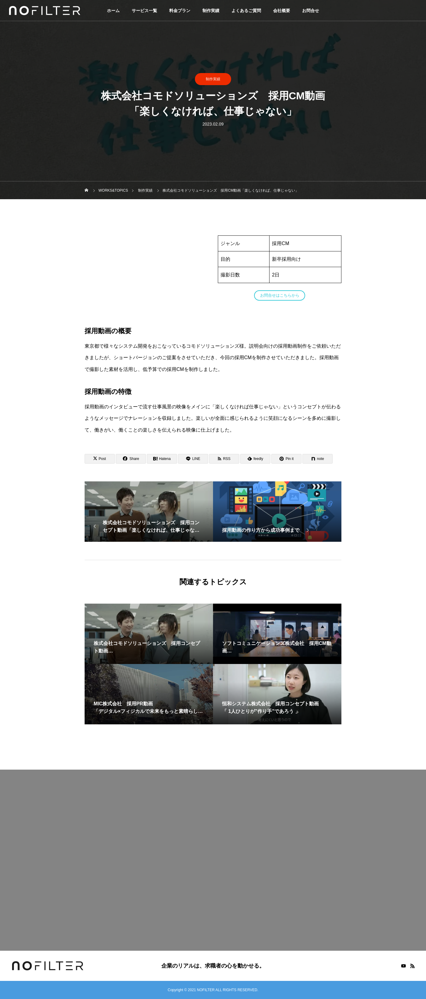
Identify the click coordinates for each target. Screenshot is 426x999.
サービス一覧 (144, 10)
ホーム (113, 10)
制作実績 (210, 10)
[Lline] (193, 459)
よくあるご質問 (246, 10)
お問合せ (310, 10)
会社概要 (281, 10)
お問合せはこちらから (279, 295)
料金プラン (179, 10)
